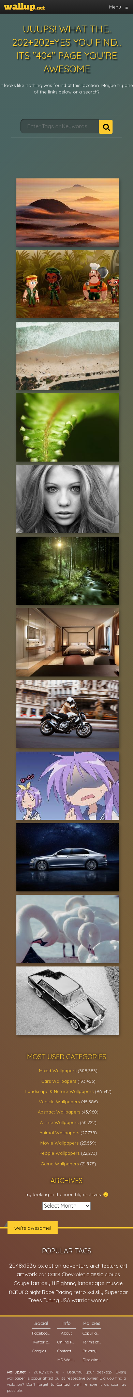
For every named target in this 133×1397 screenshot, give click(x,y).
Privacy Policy (92, 1350)
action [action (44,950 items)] (53, 1265)
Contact (64, 1384)
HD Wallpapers (66, 1359)
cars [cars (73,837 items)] (54, 1274)
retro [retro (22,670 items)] (80, 1292)
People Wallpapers (59, 1153)
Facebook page (41, 1333)
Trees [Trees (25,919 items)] (35, 1300)
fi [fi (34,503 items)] (53, 1283)
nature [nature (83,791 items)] (18, 1291)
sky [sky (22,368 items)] (99, 1292)
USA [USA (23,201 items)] (65, 1300)
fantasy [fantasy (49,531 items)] (40, 1282)
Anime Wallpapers (59, 1122)
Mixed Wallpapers (57, 1070)
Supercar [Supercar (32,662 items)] (116, 1292)
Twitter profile (41, 1341)
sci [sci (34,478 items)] (90, 1292)
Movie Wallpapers (59, 1143)
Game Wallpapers (60, 1163)
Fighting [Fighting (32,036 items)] (66, 1283)
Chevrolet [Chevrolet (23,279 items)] (73, 1274)
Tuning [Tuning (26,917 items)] (51, 1300)
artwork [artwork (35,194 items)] (27, 1274)
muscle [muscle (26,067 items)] (114, 1283)
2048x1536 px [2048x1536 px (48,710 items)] (26, 1265)
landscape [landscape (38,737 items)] (91, 1283)
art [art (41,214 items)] (124, 1265)
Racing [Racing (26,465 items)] (64, 1292)
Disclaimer (92, 1359)
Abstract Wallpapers (59, 1112)
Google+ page (41, 1350)
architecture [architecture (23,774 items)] (104, 1266)
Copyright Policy (92, 1333)
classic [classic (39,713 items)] (94, 1274)
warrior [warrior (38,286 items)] (81, 1300)
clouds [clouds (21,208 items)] (112, 1274)
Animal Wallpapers (59, 1132)
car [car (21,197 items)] (42, 1274)
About (66, 1333)
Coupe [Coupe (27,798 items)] (21, 1283)
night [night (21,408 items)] (35, 1292)
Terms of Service (92, 1341)
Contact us (66, 1350)
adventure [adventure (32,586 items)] (76, 1265)
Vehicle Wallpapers (59, 1101)
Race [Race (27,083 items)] (48, 1292)
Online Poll (66, 1341)
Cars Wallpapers (58, 1081)
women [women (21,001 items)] (99, 1300)
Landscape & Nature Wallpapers (59, 1091)
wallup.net (16, 1371)
